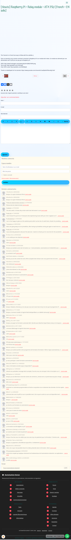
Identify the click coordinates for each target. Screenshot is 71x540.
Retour (35, 76)
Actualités (19, 496)
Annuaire (19, 511)
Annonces (54, 518)
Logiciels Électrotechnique (20, 514)
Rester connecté (8, 175)
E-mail (2, 107)
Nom (2, 100)
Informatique (19, 518)
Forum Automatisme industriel (35, 468)
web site (9, 213)
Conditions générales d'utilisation (35, 538)
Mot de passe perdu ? (14, 178)
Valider (5, 182)
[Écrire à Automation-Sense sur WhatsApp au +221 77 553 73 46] (67, 536)
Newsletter (54, 522)
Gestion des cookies (50, 538)
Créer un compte (5, 178)
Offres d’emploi (54, 514)
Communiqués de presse (19, 500)
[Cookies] (3, 536)
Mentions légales (19, 538)
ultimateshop (10, 219)
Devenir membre (54, 492)
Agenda (54, 507)
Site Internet (4, 113)
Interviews (20, 492)
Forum (54, 485)
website (9, 208)
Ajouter (5, 154)
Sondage (54, 496)
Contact (54, 525)
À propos (54, 511)
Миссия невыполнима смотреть (15, 202)
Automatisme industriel (14, 451)
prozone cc (10, 224)
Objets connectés (19, 489)
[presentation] (13, 148)
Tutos (19, 507)
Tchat (54, 489)
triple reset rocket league (14, 342)
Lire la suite (28, 194)
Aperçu (65, 121)
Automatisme (19, 485)
